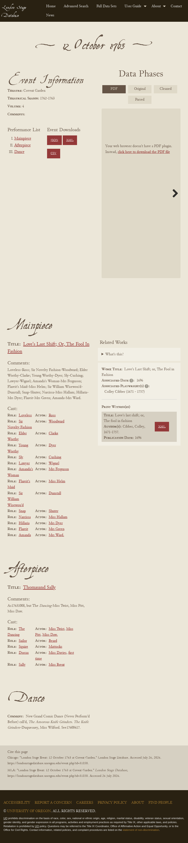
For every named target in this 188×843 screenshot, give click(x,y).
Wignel (54, 463)
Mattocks (55, 647)
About (156, 6)
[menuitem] (51, 6)
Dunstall (55, 493)
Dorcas (24, 653)
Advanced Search (76, 6)
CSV (53, 153)
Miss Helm (57, 481)
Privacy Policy (112, 803)
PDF (114, 89)
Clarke (53, 433)
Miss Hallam (58, 517)
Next (173, 193)
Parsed (139, 100)
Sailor (23, 641)
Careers (84, 803)
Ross (52, 415)
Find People (160, 803)
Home (51, 6)
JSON (54, 140)
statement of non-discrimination (141, 829)
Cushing (55, 457)
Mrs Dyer (56, 523)
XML (70, 140)
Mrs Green (56, 529)
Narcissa (25, 517)
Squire (23, 647)
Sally (22, 665)
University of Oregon (29, 811)
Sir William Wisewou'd (15, 499)
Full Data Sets (106, 6)
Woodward (56, 421)
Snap (22, 511)
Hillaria (24, 523)
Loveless (25, 415)
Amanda (25, 535)
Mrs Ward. (56, 535)
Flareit (23, 529)
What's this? (114, 354)
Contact (176, 6)
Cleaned (166, 89)
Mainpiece (22, 139)
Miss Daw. (50, 635)
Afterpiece (22, 145)
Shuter (53, 511)
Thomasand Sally (39, 587)
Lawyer (24, 463)
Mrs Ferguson (59, 469)
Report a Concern (53, 803)
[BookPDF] (141, 193)
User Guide (133, 6)
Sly (21, 457)
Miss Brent (57, 665)
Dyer (52, 445)
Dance (19, 152)
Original (140, 89)
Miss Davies (57, 653)
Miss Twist (56, 629)
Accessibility (17, 803)
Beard (53, 641)
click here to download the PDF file (144, 152)
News (50, 15)
